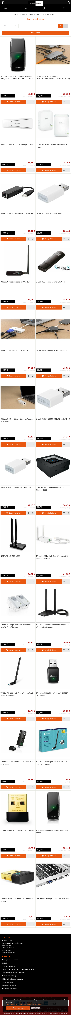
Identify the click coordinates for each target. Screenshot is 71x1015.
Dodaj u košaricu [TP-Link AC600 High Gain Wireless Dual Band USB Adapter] (49, 787)
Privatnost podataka (8, 966)
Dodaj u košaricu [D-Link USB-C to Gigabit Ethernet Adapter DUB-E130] (13, 444)
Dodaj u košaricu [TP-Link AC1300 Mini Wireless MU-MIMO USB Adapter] (49, 719)
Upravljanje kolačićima (9, 988)
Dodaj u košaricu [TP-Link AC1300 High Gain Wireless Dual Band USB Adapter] (13, 719)
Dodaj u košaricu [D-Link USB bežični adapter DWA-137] (13, 307)
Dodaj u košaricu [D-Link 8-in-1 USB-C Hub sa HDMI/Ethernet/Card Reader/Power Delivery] (49, 102)
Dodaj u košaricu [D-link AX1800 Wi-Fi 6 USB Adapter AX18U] (13, 170)
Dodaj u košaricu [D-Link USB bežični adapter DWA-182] (49, 307)
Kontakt (4, 963)
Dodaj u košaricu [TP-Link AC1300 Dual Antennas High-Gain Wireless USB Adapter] (49, 650)
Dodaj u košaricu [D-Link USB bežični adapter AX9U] (49, 239)
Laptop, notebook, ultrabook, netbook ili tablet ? (18, 969)
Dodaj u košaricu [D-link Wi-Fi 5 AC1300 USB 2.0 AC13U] (13, 513)
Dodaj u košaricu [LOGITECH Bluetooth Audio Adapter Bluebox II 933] (49, 513)
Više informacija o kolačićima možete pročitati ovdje (23, 1004)
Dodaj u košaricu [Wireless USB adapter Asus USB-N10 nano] (49, 924)
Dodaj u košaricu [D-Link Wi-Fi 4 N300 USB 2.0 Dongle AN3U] (49, 444)
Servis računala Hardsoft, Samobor (13, 972)
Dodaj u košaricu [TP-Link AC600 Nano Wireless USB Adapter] (13, 856)
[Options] (35, 1008)
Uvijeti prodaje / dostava (10, 960)
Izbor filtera (35, 33)
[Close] (18, 1008)
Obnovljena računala (9, 985)
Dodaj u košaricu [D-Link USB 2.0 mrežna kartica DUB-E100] (13, 239)
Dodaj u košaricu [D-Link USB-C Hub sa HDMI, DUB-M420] (49, 376)
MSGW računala (7, 982)
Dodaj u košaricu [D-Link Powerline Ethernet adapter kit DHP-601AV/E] (49, 170)
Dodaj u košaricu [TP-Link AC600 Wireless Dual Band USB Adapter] (49, 856)
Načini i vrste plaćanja (9, 976)
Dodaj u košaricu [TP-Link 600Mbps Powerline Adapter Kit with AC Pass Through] (13, 650)
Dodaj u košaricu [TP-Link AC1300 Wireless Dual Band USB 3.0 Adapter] (13, 787)
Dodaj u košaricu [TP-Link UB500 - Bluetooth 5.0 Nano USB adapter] (13, 924)
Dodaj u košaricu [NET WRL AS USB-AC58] (13, 581)
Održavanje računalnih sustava (12, 979)
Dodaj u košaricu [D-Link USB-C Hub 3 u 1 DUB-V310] (13, 376)
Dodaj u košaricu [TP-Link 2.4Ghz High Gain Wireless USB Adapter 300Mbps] (49, 581)
